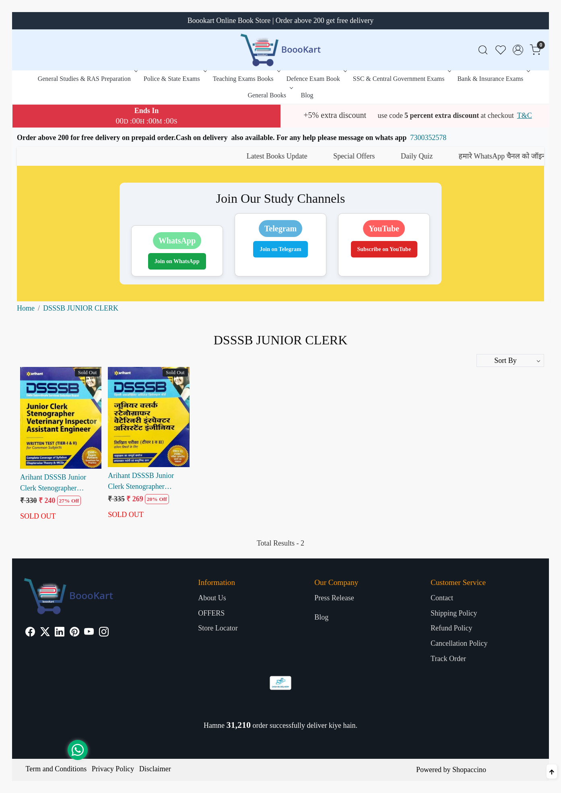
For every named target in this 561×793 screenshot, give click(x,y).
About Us (212, 598)
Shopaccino (469, 770)
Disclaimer (155, 769)
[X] (45, 633)
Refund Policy (451, 628)
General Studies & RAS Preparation (87, 78)
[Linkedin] (59, 633)
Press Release (334, 598)
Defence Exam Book (316, 78)
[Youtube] (88, 633)
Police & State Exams (174, 78)
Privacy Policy (113, 769)
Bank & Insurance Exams (492, 78)
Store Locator (217, 628)
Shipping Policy (454, 613)
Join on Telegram (280, 249)
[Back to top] (552, 771)
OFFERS (211, 613)
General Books (269, 95)
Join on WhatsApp (177, 261)
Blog (307, 95)
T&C (524, 115)
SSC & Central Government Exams (401, 78)
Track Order (448, 659)
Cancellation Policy (459, 643)
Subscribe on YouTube (384, 249)
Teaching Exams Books (246, 78)
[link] (483, 50)
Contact (442, 598)
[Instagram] (103, 633)
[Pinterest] (74, 633)
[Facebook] (30, 633)
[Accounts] (517, 50)
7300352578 (428, 138)
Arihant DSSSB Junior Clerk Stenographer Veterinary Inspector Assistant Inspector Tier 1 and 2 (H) (145, 482)
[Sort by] (510, 360)
